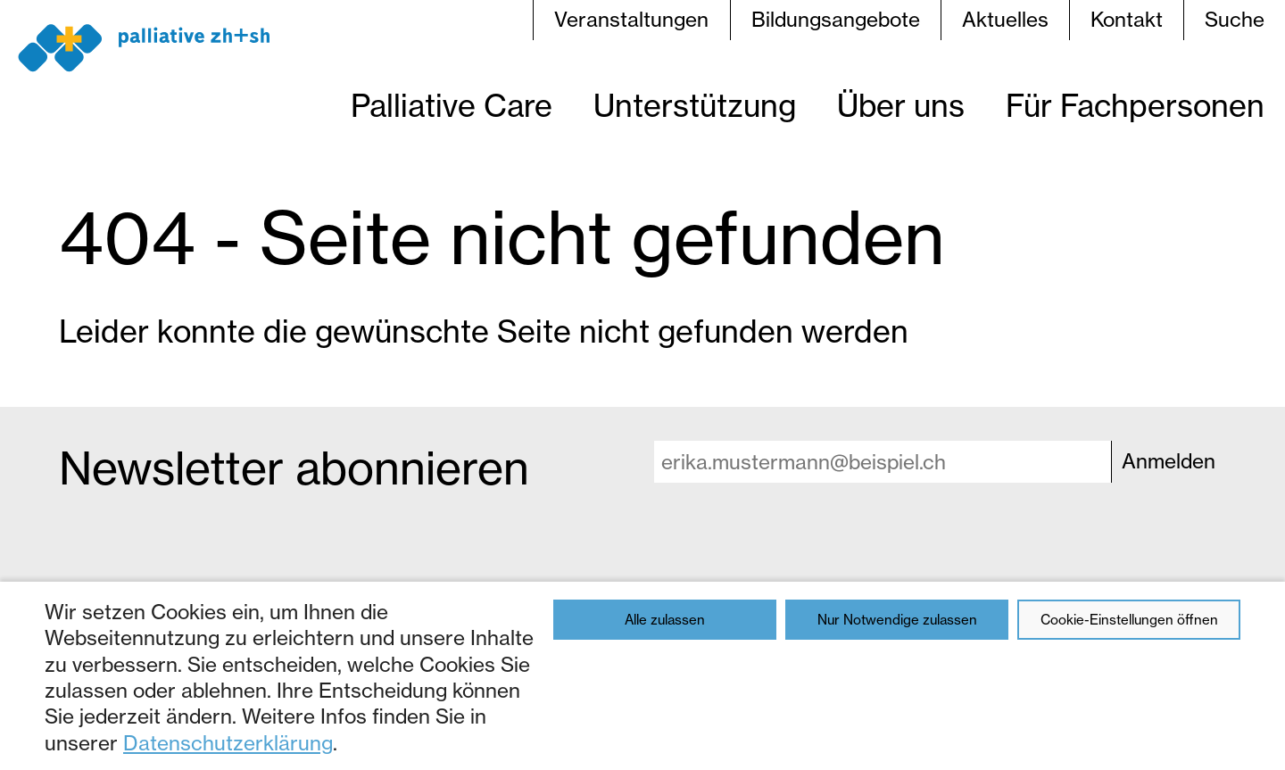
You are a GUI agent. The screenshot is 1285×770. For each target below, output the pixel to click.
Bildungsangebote (835, 19)
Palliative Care (451, 105)
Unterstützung (694, 105)
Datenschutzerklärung (228, 743)
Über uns (901, 105)
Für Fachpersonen (1135, 105)
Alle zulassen (665, 619)
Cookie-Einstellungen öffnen (1129, 619)
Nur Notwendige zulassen (897, 619)
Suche (1234, 19)
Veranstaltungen (631, 19)
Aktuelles (1005, 19)
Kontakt (1126, 19)
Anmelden (1168, 461)
